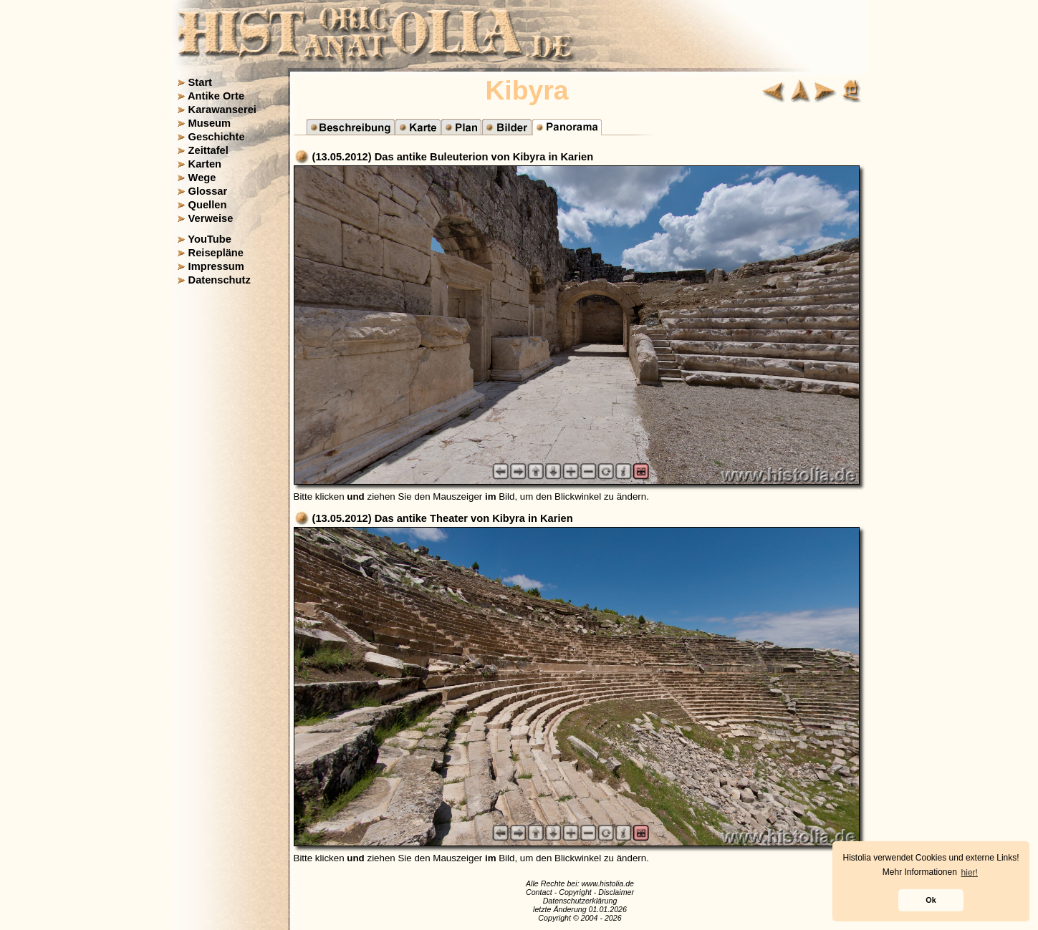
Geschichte (216, 136)
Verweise (211, 218)
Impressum (216, 266)
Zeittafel (208, 150)
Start (200, 82)
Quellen (207, 204)
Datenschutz (219, 280)
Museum (209, 123)
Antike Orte (216, 96)
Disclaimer (616, 892)
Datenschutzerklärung (580, 900)
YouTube (209, 239)
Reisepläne (216, 252)
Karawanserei (222, 109)
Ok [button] (931, 900)
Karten (204, 164)
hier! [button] (969, 873)
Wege (202, 177)
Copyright (575, 892)
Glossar (208, 191)
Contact (539, 892)
